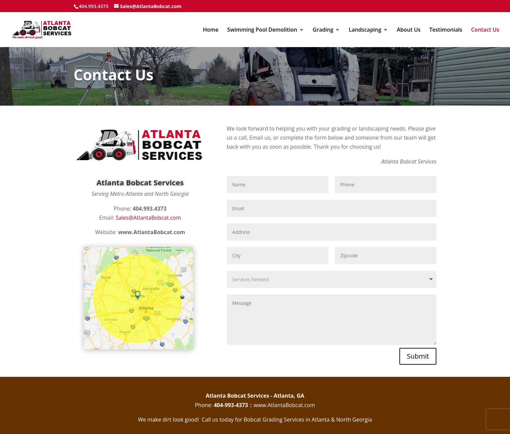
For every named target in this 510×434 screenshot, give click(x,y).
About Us (409, 30)
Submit (418, 356)
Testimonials (445, 30)
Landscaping (365, 30)
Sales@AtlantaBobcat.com (148, 217)
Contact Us (485, 30)
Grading (323, 30)
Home (210, 30)
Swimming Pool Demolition (262, 30)
